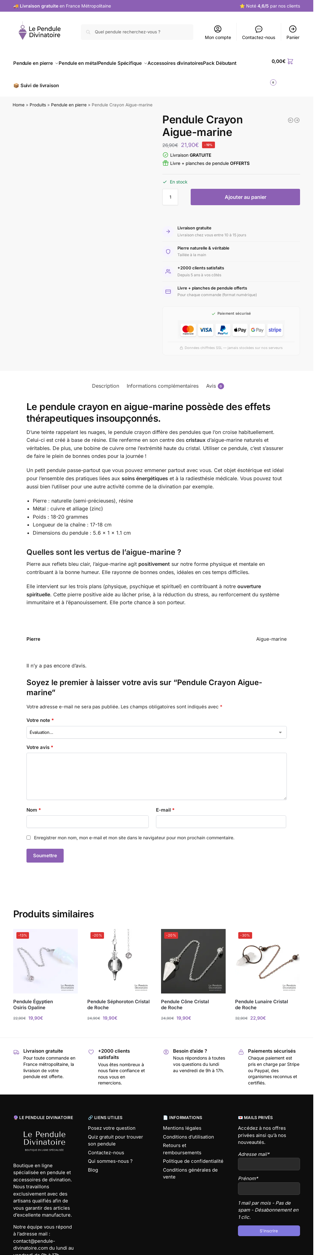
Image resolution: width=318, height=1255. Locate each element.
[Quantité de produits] (170, 190)
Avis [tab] (215, 378)
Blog (93, 1163)
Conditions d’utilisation (188, 1130)
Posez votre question (112, 1121)
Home (19, 97)
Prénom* (248, 1171)
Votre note (40, 713)
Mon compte (218, 32)
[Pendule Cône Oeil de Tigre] (290, 113)
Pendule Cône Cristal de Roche (185, 997)
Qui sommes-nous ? (110, 1154)
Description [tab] (105, 378)
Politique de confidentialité (193, 1154)
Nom (33, 803)
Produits (38, 97)
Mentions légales (182, 1121)
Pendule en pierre (69, 97)
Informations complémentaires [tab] (163, 378)
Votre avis (39, 740)
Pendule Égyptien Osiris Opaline (33, 997)
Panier (292, 32)
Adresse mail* (253, 1147)
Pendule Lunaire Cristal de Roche (261, 997)
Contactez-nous (258, 32)
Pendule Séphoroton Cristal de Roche (118, 997)
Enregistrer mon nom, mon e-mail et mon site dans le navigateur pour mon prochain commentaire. (134, 830)
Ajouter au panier (245, 190)
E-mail (165, 803)
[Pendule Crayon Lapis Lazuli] (297, 113)
